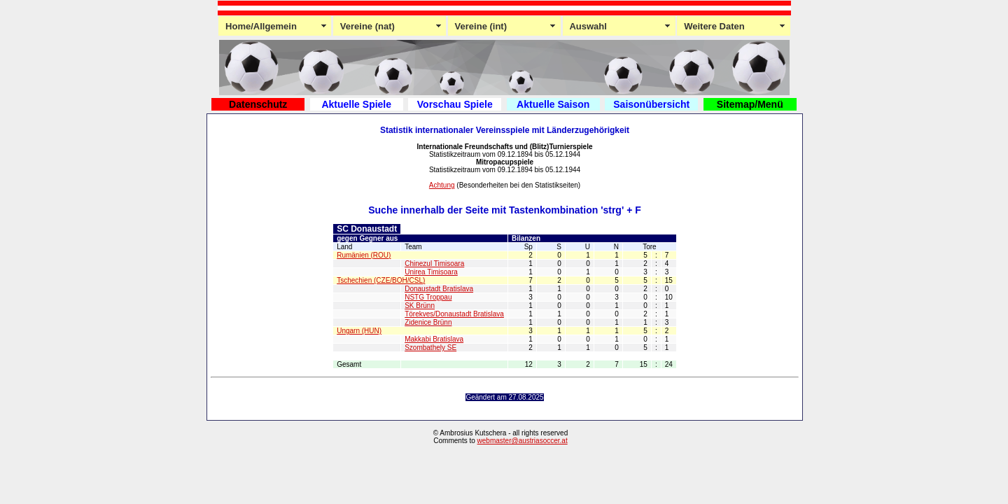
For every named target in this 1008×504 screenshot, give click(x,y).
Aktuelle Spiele (356, 104)
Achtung (442, 185)
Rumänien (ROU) (364, 255)
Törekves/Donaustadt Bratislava (454, 314)
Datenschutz (258, 104)
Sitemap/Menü (750, 104)
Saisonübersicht (651, 104)
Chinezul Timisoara (434, 263)
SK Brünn (420, 305)
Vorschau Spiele (455, 104)
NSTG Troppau (428, 297)
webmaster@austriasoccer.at (522, 440)
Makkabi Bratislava (434, 339)
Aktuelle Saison (553, 104)
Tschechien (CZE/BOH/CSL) (381, 280)
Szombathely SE (430, 347)
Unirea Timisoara (431, 272)
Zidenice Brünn (428, 322)
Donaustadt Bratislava (439, 289)
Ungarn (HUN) (359, 331)
